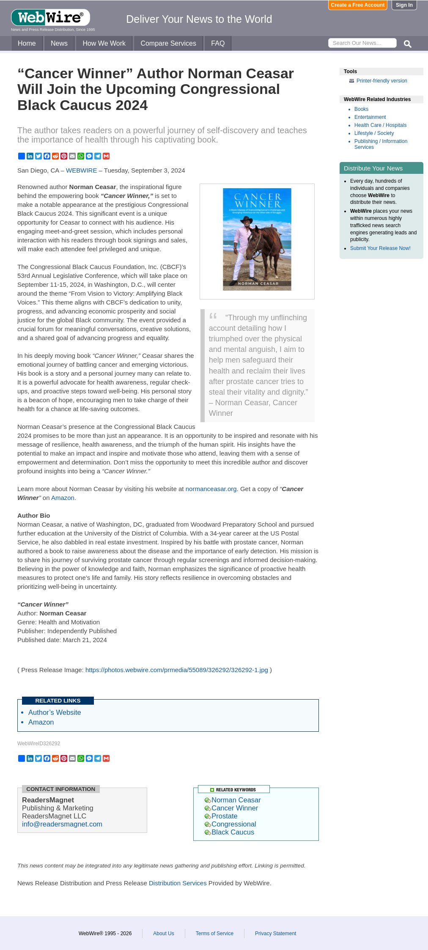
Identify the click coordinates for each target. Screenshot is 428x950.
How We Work (104, 43)
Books (361, 109)
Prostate (221, 816)
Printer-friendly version (382, 81)
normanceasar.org (211, 488)
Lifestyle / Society (374, 133)
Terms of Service (214, 933)
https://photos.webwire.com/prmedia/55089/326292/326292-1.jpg (176, 669)
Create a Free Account (358, 5)
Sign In (404, 5)
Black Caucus (229, 832)
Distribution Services (178, 883)
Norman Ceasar (233, 800)
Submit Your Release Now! (380, 248)
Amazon (62, 497)
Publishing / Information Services (380, 144)
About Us (163, 933)
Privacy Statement (275, 933)
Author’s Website (54, 712)
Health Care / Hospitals (380, 125)
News (59, 43)
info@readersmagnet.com (62, 824)
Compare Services (168, 43)
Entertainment (370, 117)
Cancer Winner (231, 808)
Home (27, 43)
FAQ (218, 43)
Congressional (230, 824)
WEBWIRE (81, 170)
